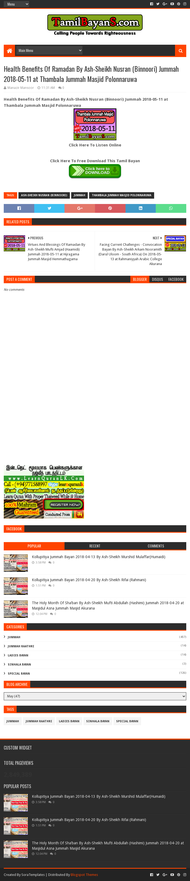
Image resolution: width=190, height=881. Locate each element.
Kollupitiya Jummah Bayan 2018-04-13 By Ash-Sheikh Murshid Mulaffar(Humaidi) (98, 557)
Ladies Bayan (18, 655)
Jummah (79, 195)
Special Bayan (19, 673)
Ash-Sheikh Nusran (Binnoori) (44, 195)
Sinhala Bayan (19, 664)
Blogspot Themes (84, 875)
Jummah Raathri (21, 646)
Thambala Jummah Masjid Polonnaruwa (121, 195)
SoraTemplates (33, 875)
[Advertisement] (95, 420)
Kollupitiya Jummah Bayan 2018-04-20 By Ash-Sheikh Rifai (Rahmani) (89, 580)
